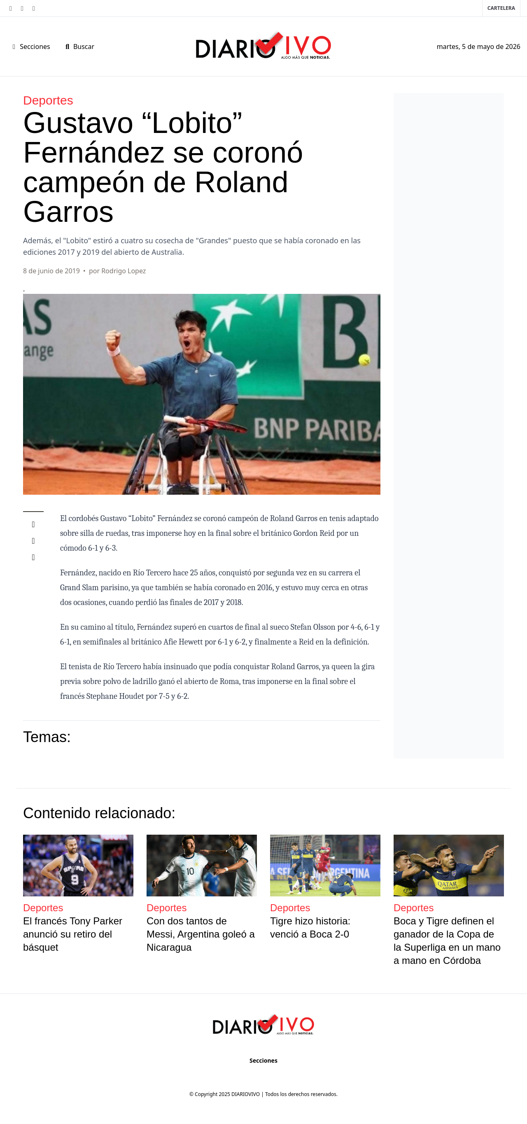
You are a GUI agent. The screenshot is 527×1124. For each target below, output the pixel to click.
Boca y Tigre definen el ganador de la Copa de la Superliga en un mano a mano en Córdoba (447, 940)
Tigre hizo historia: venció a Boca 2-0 (310, 927)
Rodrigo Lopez (123, 270)
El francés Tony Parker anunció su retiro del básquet (72, 934)
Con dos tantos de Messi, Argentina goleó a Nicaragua (201, 934)
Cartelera (501, 8)
